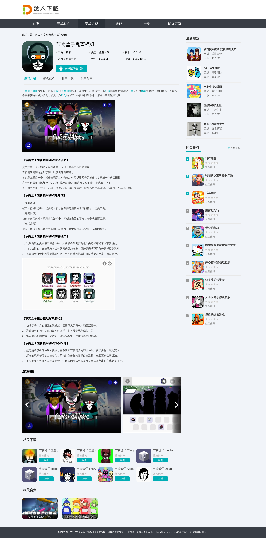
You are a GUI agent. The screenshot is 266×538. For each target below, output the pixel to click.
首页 (36, 23)
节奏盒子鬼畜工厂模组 (48, 450)
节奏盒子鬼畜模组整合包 (86, 450)
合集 (147, 23)
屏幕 (107, 90)
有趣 (55, 90)
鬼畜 (35, 90)
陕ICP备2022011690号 (69, 532)
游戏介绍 (30, 78)
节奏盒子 (27, 90)
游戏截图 (49, 78)
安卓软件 (63, 23)
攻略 (119, 23)
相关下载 (68, 78)
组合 (63, 95)
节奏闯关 (66, 90)
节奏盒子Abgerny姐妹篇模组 (124, 468)
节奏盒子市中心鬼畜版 (124, 450)
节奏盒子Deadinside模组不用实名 (163, 468)
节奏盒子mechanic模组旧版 (163, 450)
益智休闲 (62, 34)
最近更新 (174, 23)
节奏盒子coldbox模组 (48, 468)
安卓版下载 (71, 68)
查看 (46, 460)
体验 (143, 90)
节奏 (130, 90)
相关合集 (86, 78)
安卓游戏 (91, 23)
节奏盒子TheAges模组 (86, 468)
